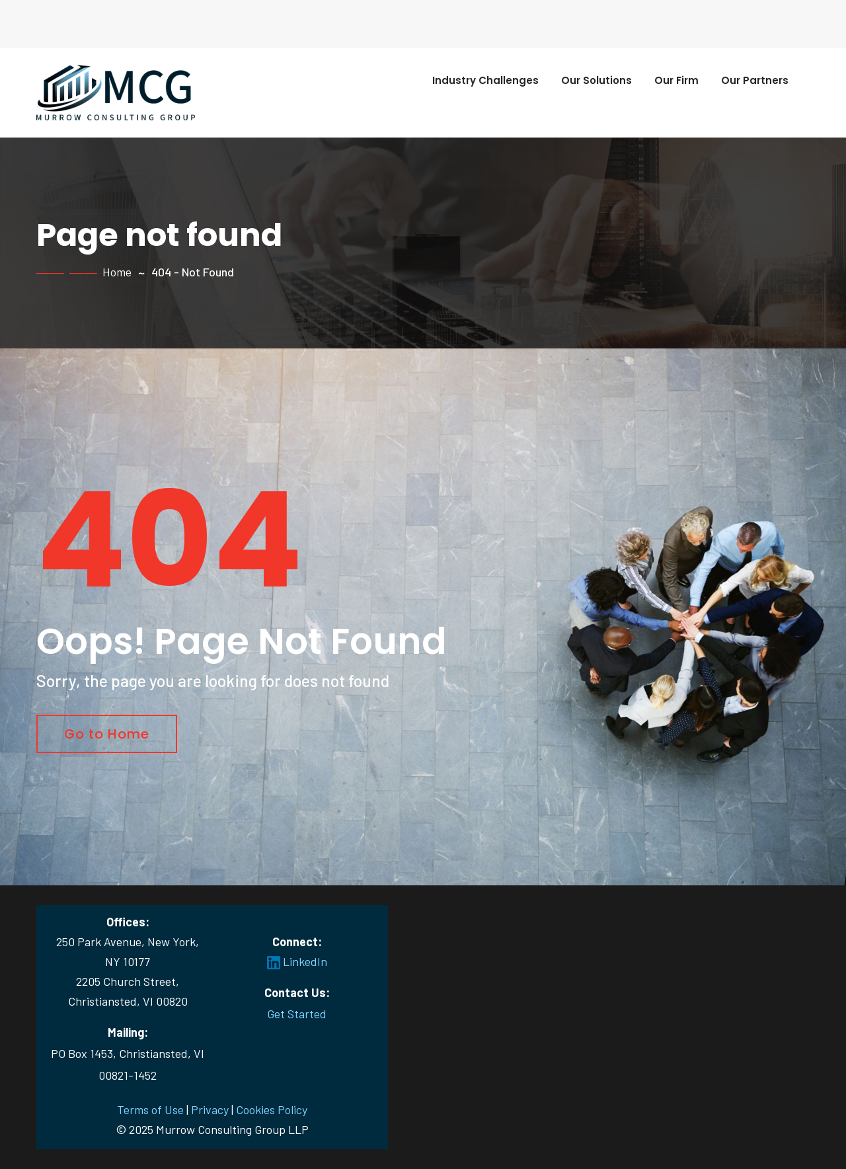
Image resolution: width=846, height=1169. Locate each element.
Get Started (297, 1013)
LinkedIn (297, 961)
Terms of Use (150, 1109)
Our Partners (754, 80)
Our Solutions (596, 80)
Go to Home (106, 734)
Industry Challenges (485, 80)
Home (117, 271)
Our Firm (676, 80)
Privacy (210, 1109)
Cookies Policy (271, 1109)
